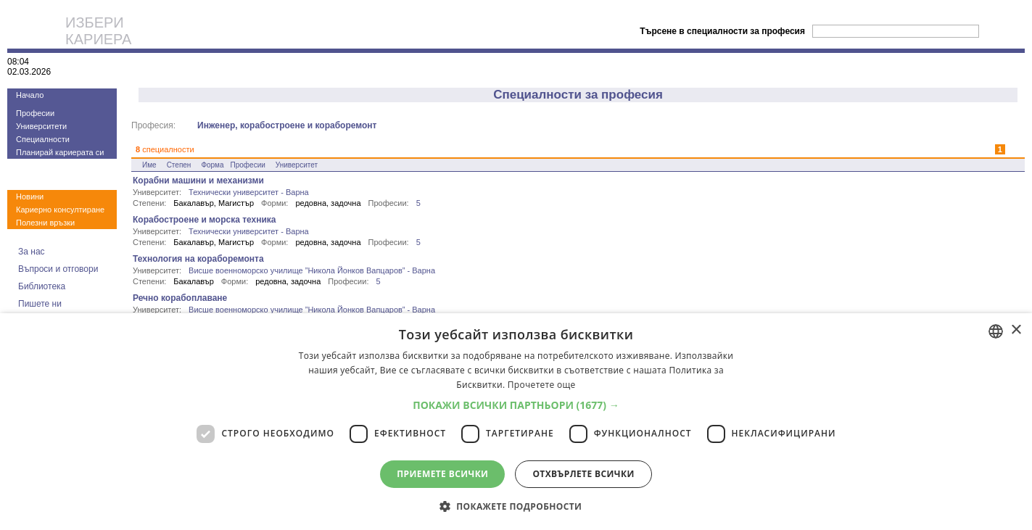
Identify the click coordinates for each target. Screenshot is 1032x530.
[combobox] (995, 331)
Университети (41, 126)
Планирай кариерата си (60, 152)
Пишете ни (40, 304)
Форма (212, 165)
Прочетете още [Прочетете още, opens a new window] (542, 384)
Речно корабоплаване (180, 298)
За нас (31, 252)
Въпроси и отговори (58, 269)
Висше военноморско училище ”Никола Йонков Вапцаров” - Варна (312, 270)
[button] (516, 405)
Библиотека (41, 286)
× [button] (1015, 330)
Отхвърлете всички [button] (583, 474)
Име (149, 165)
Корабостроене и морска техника (204, 220)
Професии (35, 113)
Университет (297, 165)
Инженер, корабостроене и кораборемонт (286, 125)
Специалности (43, 139)
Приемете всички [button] (442, 474)
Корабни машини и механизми (198, 180)
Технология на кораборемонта (198, 259)
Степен (179, 165)
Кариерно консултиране (60, 209)
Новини (30, 196)
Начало (30, 95)
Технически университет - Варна (249, 192)
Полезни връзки (45, 222)
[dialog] (516, 421)
